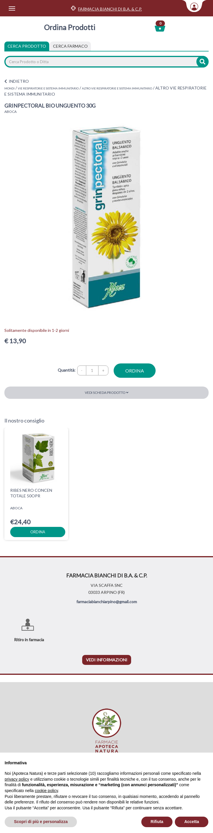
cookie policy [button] (46, 790)
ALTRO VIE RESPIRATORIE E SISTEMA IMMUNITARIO (117, 88)
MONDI (9, 88)
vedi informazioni (106, 659)
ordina (134, 370)
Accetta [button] (191, 821)
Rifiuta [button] (157, 821)
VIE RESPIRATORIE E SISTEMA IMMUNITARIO (48, 88)
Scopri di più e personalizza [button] (41, 821)
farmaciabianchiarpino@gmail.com (106, 601)
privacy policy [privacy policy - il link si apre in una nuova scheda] (17, 779)
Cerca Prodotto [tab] (27, 46)
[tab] (70, 46)
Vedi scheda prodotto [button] (106, 392)
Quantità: (66, 370)
